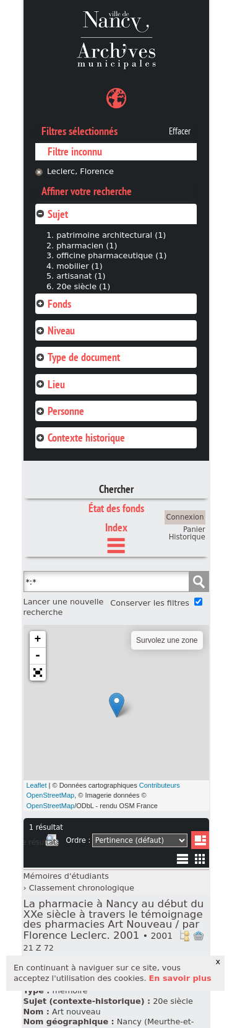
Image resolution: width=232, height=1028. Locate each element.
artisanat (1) (80, 276)
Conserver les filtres (149, 603)
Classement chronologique (81, 887)
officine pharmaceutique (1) (111, 255)
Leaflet (37, 785)
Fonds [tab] (53, 304)
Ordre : (78, 840)
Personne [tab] (59, 411)
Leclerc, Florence (80, 171)
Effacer (180, 131)
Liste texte (182, 861)
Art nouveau (76, 1011)
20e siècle (173, 1001)
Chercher (116, 489)
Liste (200, 840)
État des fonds (116, 508)
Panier (194, 529)
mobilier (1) (79, 266)
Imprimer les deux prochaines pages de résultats (52, 842)
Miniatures (200, 859)
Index (116, 527)
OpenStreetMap (51, 805)
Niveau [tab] (55, 330)
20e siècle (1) (83, 286)
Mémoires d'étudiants (66, 876)
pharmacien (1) (86, 245)
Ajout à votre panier (198, 935)
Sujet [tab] (51, 214)
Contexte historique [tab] (80, 437)
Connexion (185, 517)
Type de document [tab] (77, 357)
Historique (187, 537)
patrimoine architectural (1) (111, 235)
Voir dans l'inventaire (184, 935)
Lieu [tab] (50, 384)
